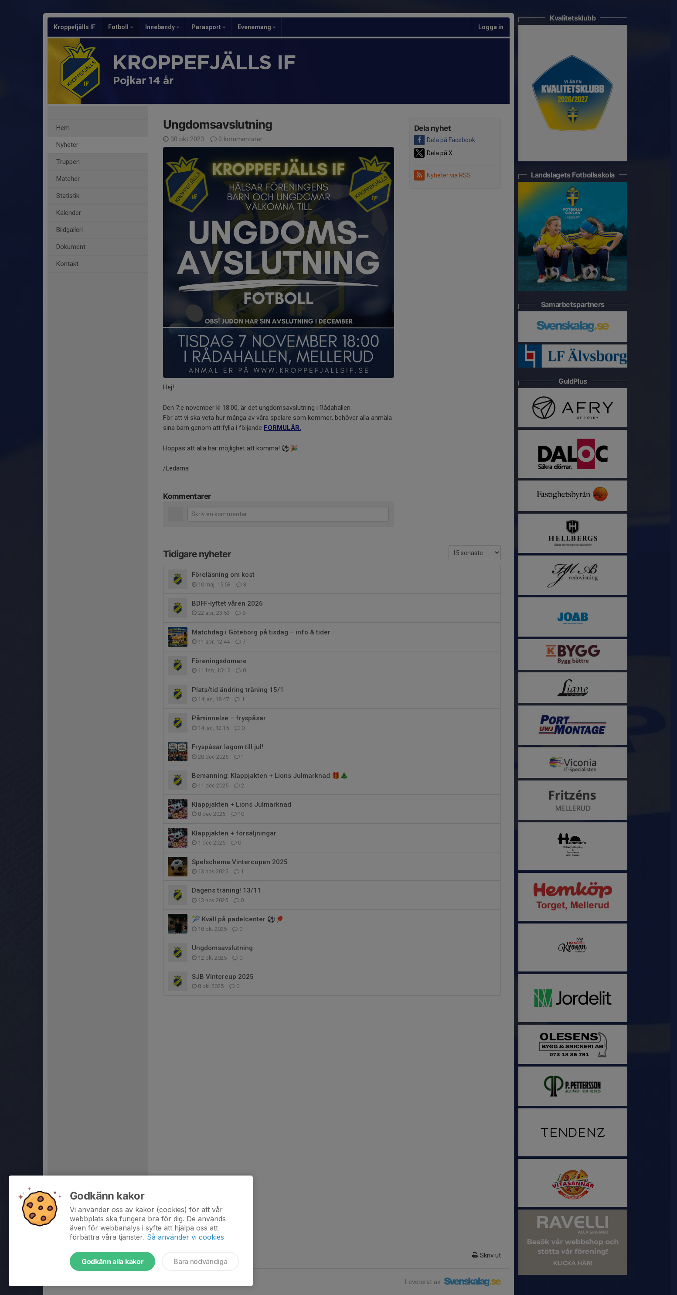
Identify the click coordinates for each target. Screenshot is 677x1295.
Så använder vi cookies (185, 1237)
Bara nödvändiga (200, 1261)
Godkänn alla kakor (112, 1261)
